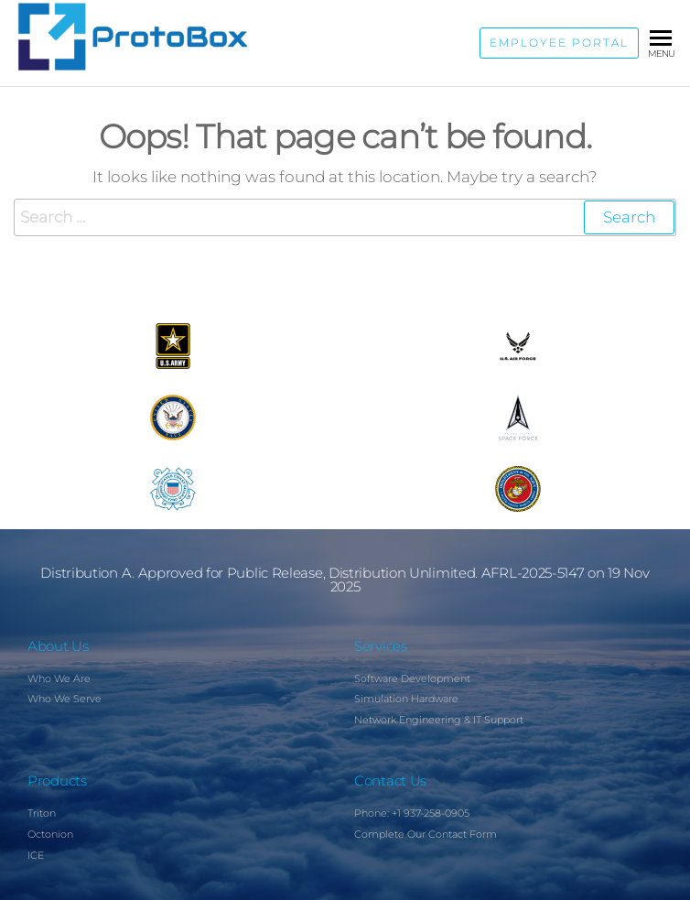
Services (380, 646)
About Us (58, 646)
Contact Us (390, 780)
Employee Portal (559, 43)
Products (57, 780)
